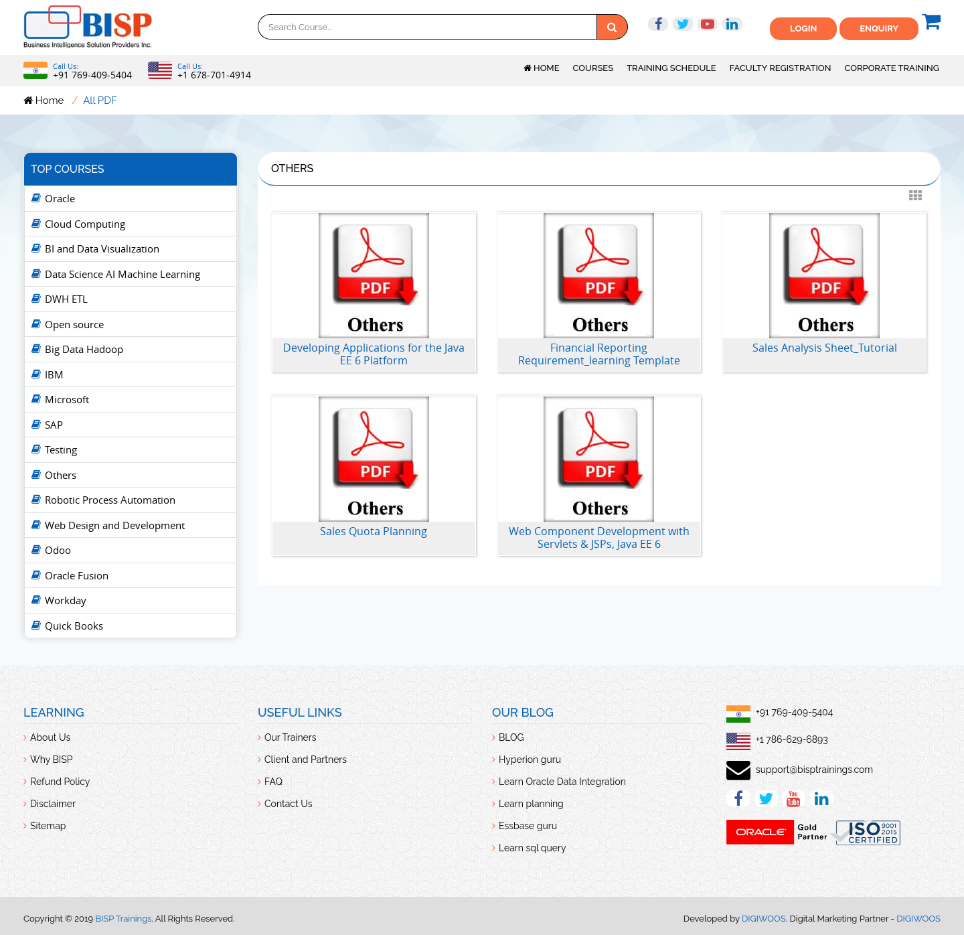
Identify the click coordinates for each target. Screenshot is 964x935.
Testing (61, 449)
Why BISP (51, 759)
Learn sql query (532, 848)
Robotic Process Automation (110, 499)
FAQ (273, 781)
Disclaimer (53, 803)
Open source (74, 324)
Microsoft (67, 399)
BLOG (511, 737)
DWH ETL (66, 298)
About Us (50, 737)
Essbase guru (528, 825)
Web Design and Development (115, 525)
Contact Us (288, 803)
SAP (54, 424)
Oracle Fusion (76, 575)
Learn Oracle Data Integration (562, 781)
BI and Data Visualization (102, 248)
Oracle (60, 198)
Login (803, 28)
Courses (593, 68)
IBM (54, 374)
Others (60, 475)
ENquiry (879, 28)
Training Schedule (671, 68)
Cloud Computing (85, 223)
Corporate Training (892, 68)
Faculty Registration (780, 68)
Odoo (58, 550)
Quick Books (74, 625)
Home (542, 68)
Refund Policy (60, 781)
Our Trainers (290, 737)
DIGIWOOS (764, 919)
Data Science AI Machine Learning (122, 274)
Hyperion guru (530, 759)
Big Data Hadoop (84, 349)
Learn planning (531, 803)
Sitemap (48, 825)
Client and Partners (305, 759)
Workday (65, 600)
